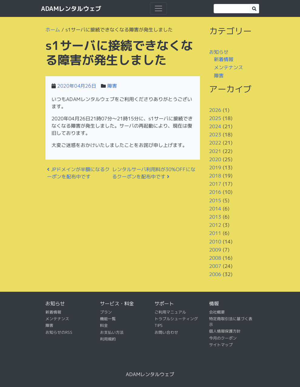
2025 (215, 118)
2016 (215, 192)
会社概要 (217, 311)
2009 (215, 249)
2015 (215, 200)
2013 (215, 216)
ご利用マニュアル (170, 311)
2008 (215, 258)
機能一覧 (108, 318)
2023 (215, 134)
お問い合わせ (166, 332)
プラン (106, 311)
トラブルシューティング (176, 318)
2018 (215, 175)
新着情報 (223, 59)
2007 (215, 266)
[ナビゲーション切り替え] (158, 8)
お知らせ (218, 52)
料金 (104, 325)
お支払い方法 (112, 332)
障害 (112, 86)
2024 (215, 126)
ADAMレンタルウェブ (71, 8)
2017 (215, 183)
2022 (215, 142)
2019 (215, 167)
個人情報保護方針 (225, 331)
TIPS (159, 325)
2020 (215, 159)
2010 (215, 241)
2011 (215, 233)
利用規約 (108, 339)
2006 (215, 274)
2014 (215, 208)
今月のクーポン (223, 338)
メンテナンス (228, 67)
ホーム (52, 29)
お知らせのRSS (58, 332)
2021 (215, 151)
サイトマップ (221, 344)
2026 (215, 109)
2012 (215, 225)
